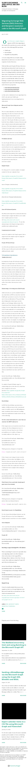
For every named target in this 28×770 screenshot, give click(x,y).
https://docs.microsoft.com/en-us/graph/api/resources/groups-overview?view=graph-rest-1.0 (13, 597)
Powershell (11, 606)
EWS (7, 604)
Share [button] (3, 611)
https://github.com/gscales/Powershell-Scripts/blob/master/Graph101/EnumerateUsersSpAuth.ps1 (14, 190)
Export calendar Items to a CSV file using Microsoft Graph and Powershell (13, 724)
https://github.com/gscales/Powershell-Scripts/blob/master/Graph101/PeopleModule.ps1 (14, 203)
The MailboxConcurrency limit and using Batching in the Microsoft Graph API (14, 645)
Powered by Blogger (14, 766)
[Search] (22, 3)
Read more (23, 663)
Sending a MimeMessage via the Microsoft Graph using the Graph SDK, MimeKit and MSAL (13, 676)
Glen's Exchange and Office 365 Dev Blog (11, 4)
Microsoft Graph (14, 604)
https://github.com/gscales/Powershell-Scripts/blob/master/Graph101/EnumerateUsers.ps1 (14, 178)
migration (5, 606)
